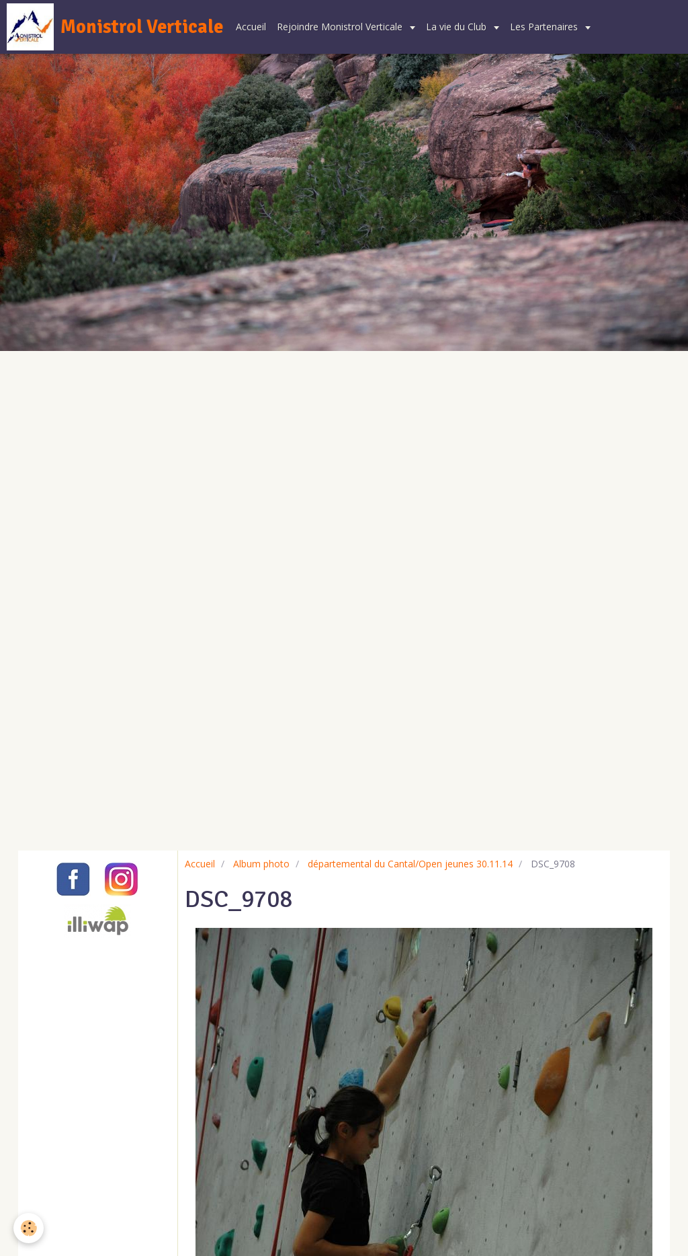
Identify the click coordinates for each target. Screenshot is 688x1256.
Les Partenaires (545, 26)
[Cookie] (28, 1228)
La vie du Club (457, 26)
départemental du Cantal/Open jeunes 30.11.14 (410, 863)
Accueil (251, 26)
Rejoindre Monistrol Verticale (341, 26)
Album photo (261, 863)
